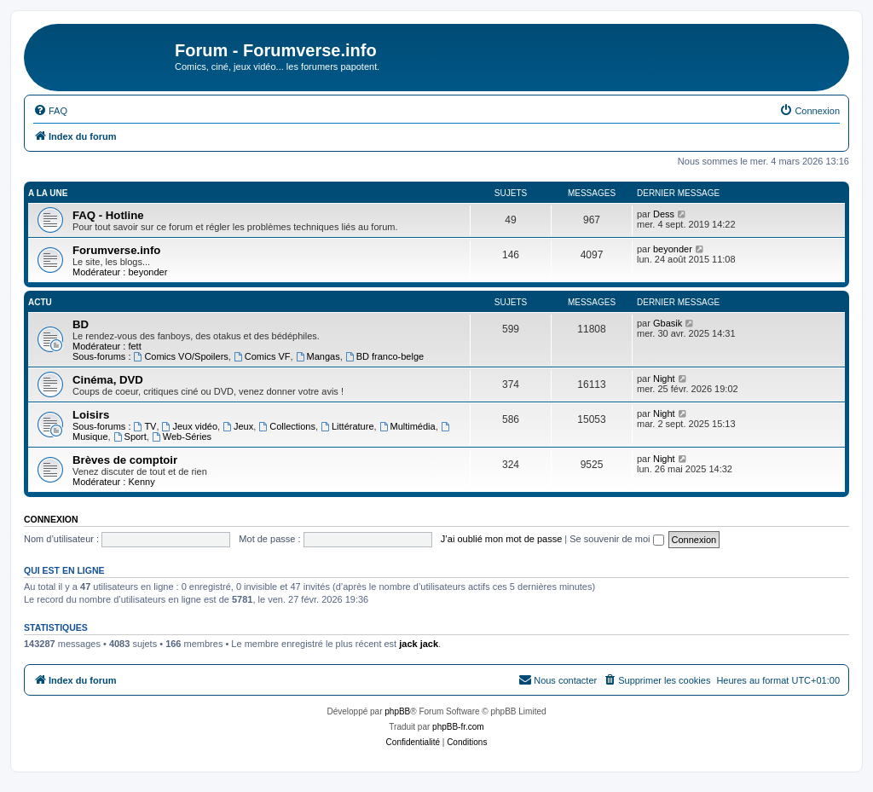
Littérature (347, 426)
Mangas (318, 356)
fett (134, 346)
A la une (47, 193)
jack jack (418, 644)
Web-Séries (181, 436)
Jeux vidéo (189, 426)
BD (80, 324)
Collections (286, 426)
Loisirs (90, 414)
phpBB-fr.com (458, 726)
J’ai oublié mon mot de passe (501, 539)
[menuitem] (50, 111)
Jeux (238, 426)
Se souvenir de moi (616, 539)
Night (664, 378)
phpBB (397, 711)
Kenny (141, 482)
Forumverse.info (116, 250)
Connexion (51, 519)
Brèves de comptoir (124, 460)
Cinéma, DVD (107, 379)
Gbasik (667, 323)
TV (145, 426)
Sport (130, 436)
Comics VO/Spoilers (181, 356)
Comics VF (262, 356)
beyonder (147, 272)
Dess (663, 214)
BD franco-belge (384, 356)
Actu (40, 302)
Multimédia (407, 426)
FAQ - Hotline (108, 215)
